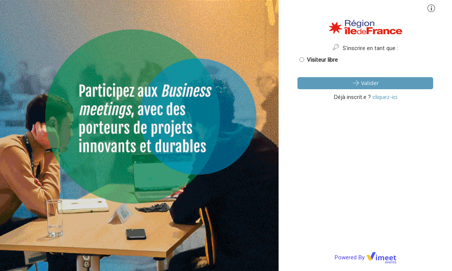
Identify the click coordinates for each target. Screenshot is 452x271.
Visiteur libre (318, 59)
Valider (365, 83)
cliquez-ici (384, 96)
